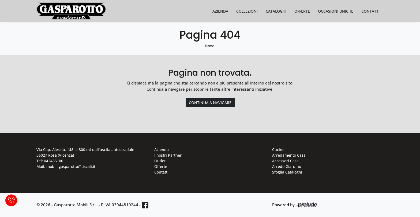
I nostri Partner (168, 155)
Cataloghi (276, 11)
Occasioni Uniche (335, 11)
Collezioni (247, 11)
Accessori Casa (285, 160)
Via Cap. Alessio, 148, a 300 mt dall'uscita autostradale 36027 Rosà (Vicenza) (85, 152)
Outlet (160, 160)
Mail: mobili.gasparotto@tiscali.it (65, 166)
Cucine (278, 149)
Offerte (302, 11)
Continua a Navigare (210, 102)
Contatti (370, 11)
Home (209, 45)
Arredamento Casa (289, 155)
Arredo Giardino (286, 166)
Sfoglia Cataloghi (287, 172)
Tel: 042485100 (49, 160)
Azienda (220, 11)
